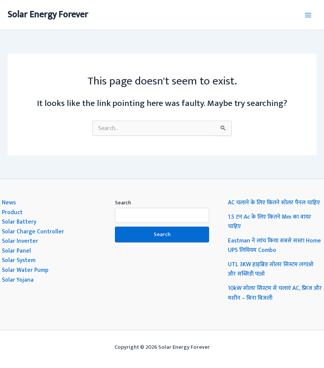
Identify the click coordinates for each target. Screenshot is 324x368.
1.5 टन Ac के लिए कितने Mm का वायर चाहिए (269, 222)
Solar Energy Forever (48, 14)
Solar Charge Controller (33, 231)
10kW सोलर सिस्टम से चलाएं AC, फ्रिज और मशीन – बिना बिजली (275, 293)
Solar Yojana (18, 280)
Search (123, 202)
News (9, 202)
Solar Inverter (20, 241)
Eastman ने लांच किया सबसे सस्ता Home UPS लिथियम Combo (274, 245)
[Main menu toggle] (308, 15)
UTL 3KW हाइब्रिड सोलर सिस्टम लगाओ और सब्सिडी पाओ (270, 269)
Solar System (18, 260)
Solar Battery (19, 222)
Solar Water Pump (25, 270)
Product (12, 212)
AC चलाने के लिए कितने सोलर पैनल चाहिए (274, 202)
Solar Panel (16, 251)
